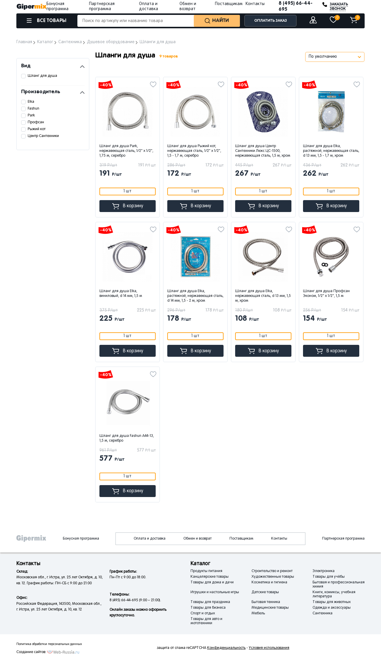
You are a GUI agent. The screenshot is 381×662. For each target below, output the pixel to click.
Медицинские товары (270, 608)
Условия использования (269, 648)
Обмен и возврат (197, 538)
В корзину (127, 206)
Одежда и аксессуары (332, 608)
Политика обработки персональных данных (49, 644)
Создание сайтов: (31, 652)
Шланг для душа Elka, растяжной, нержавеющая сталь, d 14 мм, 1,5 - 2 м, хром (195, 296)
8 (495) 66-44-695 (296, 6)
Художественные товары (273, 577)
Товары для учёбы (329, 577)
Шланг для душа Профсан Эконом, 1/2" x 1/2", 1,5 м (326, 293)
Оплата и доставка (149, 538)
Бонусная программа (81, 538)
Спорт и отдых (202, 613)
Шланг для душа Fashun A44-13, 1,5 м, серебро (126, 438)
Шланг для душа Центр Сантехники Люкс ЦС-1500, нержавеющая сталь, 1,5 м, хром (262, 151)
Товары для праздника (210, 602)
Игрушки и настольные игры (214, 592)
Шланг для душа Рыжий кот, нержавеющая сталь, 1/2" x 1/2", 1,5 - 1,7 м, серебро (194, 151)
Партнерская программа (343, 538)
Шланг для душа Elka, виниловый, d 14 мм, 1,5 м (120, 293)
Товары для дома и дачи (212, 582)
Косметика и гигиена (269, 582)
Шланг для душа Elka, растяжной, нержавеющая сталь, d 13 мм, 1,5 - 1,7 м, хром (331, 151)
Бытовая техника (266, 602)
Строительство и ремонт (272, 571)
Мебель (258, 613)
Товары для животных (332, 602)
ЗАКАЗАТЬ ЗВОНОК (339, 6)
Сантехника (322, 613)
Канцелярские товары (209, 577)
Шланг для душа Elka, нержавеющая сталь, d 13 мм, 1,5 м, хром (263, 296)
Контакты (255, 4)
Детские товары (265, 592)
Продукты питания (206, 571)
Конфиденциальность (226, 648)
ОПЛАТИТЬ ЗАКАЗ (270, 21)
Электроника (324, 571)
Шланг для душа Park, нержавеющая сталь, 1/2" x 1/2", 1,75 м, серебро (126, 151)
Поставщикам (229, 4)
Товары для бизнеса (208, 608)
